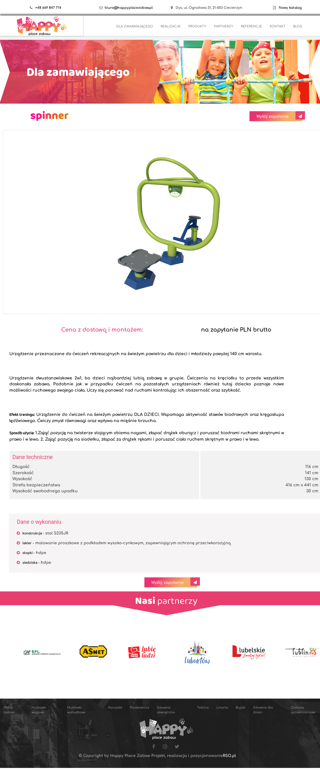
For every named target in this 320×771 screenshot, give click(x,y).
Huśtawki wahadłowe (76, 710)
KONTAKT (277, 26)
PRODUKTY (197, 26)
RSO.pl (229, 756)
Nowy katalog (289, 8)
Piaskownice (139, 707)
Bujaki (240, 707)
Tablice (203, 707)
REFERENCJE (251, 26)
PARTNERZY (223, 26)
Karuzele (115, 707)
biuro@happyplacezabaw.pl (129, 8)
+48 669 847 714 (48, 8)
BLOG (297, 26)
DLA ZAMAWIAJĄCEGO (134, 26)
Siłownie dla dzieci (263, 710)
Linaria (222, 707)
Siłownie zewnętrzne (166, 710)
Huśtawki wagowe (38, 710)
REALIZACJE (171, 26)
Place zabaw (9, 710)
